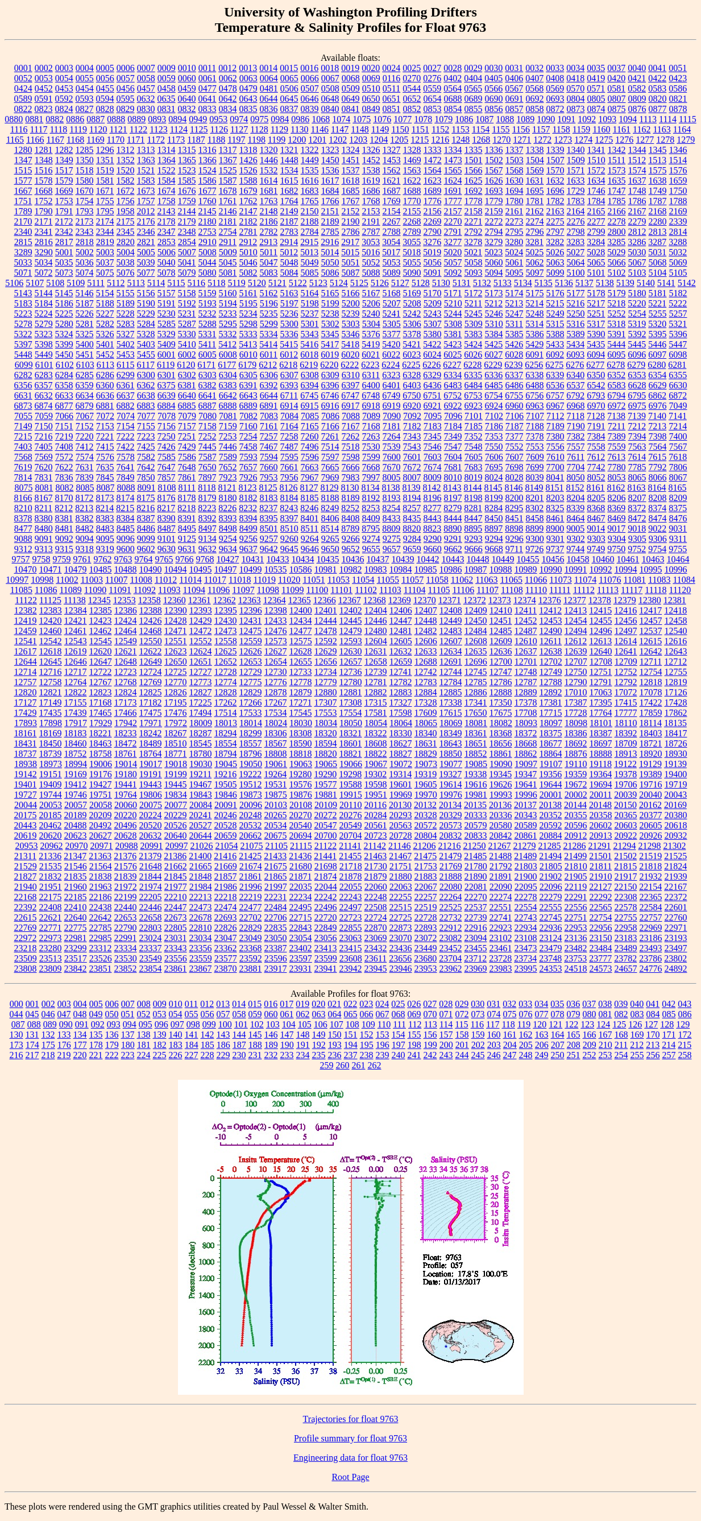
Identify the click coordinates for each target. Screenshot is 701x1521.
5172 (473, 293)
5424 (473, 344)
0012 (227, 68)
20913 (601, 835)
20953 (26, 846)
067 (382, 1014)
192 (319, 1045)
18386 (576, 733)
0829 (126, 109)
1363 (146, 160)
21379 (150, 856)
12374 (524, 600)
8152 (575, 487)
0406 (514, 78)
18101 (601, 723)
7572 (64, 457)
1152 (440, 129)
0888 (116, 119)
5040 (166, 262)
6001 (166, 354)
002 (48, 1004)
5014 (330, 252)
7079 (187, 416)
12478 (325, 631)
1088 (505, 119)
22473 (200, 907)
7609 (535, 457)
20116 (375, 805)
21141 (350, 846)
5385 (514, 334)
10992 (601, 569)
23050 (275, 938)
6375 (166, 385)
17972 (175, 723)
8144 (473, 487)
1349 (64, 160)
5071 (23, 272)
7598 (351, 457)
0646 (310, 98)
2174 (105, 221)
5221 (657, 303)
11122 (26, 600)
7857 (166, 477)
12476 (275, 631)
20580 (501, 825)
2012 (146, 211)
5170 (433, 293)
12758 (50, 682)
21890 (475, 876)
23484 (601, 948)
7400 (678, 436)
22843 (300, 928)
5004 (126, 252)
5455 (146, 354)
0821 (678, 98)
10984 (400, 569)
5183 (23, 303)
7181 (392, 426)
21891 (501, 876)
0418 (575, 78)
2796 (535, 232)
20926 (651, 835)
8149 (534, 487)
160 (494, 1034)
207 (558, 1045)
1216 (440, 139)
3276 (432, 242)
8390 (166, 518)
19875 (275, 794)
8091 (146, 487)
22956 (601, 928)
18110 (626, 723)
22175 (50, 897)
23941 (325, 968)
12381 (674, 600)
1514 (678, 160)
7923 (228, 477)
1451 (351, 160)
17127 (25, 702)
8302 (534, 508)
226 (175, 1055)
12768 (125, 682)
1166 (35, 139)
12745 (475, 672)
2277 (596, 221)
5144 (44, 293)
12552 (200, 641)
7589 (228, 457)
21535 (50, 866)
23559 (200, 958)
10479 (75, 569)
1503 (514, 160)
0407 (534, 78)
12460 (50, 631)
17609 (425, 713)
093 (114, 1024)
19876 (300, 794)
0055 (85, 78)
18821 (350, 754)
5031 (657, 252)
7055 (23, 416)
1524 (207, 170)
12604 (375, 641)
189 (271, 1045)
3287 (657, 242)
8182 (248, 498)
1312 (126, 150)
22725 (400, 917)
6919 (392, 406)
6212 (268, 365)
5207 (392, 303)
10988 (501, 569)
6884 (166, 406)
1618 (351, 180)
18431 (25, 743)
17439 (75, 713)
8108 (166, 487)
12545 (100, 641)
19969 (400, 794)
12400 (300, 610)
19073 (425, 764)
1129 (279, 129)
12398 (275, 610)
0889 (136, 119)
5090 (412, 272)
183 (175, 1045)
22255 (400, 897)
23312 (100, 948)
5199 (330, 303)
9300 (535, 539)
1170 (116, 139)
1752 (44, 201)
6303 (207, 375)
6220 (329, 365)
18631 (425, 743)
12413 (575, 610)
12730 (275, 672)
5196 (269, 303)
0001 (23, 68)
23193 (676, 938)
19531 (275, 784)
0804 (576, 98)
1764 (289, 201)
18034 (325, 723)
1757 (146, 201)
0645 (289, 98)
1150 (400, 129)
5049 (310, 262)
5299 (269, 324)
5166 (351, 293)
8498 (228, 528)
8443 (433, 518)
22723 (350, 917)
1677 (207, 191)
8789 (350, 528)
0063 (248, 78)
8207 (637, 498)
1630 (514, 180)
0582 (637, 88)
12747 (501, 672)
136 (112, 1034)
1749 (658, 191)
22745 (551, 917)
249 (542, 1055)
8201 (535, 498)
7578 (126, 457)
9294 (494, 539)
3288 (678, 242)
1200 (297, 139)
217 (32, 1055)
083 (637, 1014)
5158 (187, 293)
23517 (75, 958)
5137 (584, 283)
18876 (576, 754)
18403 (651, 733)
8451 (514, 518)
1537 (351, 170)
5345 (330, 334)
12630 (350, 651)
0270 (412, 78)
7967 (310, 477)
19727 (25, 794)
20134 (450, 805)
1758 (166, 201)
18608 (375, 743)
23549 (150, 958)
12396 (250, 610)
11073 (560, 580)
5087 (351, 272)
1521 (146, 170)
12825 (150, 692)
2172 (64, 221)
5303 (351, 324)
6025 (452, 354)
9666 (473, 549)
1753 (64, 201)
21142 (375, 846)
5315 (555, 324)
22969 (651, 928)
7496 (310, 446)
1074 (341, 119)
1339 (555, 150)
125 (619, 1024)
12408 (450, 610)
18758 (100, 754)
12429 (200, 620)
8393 (228, 518)
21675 (275, 866)
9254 (228, 539)
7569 (44, 457)
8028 (514, 477)
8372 (637, 508)
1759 (187, 201)
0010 (187, 68)
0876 (637, 109)
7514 (330, 446)
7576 (105, 457)
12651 (200, 661)
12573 (275, 641)
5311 (514, 324)
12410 (501, 610)
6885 (187, 406)
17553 (325, 713)
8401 (310, 518)
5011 (268, 252)
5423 (452, 344)
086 (685, 1014)
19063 (300, 764)
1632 (555, 180)
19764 (125, 794)
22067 (425, 887)
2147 (248, 211)
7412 (85, 446)
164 (558, 1034)
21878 (350, 876)
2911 (228, 242)
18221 (100, 733)
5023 (493, 252)
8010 (453, 477)
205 (526, 1045)
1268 (481, 139)
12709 (626, 661)
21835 (75, 876)
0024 (391, 68)
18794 (225, 754)
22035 (300, 887)
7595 (289, 457)
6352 (616, 375)
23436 (400, 948)
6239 (513, 365)
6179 (247, 365)
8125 (268, 487)
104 (289, 1024)
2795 (514, 232)
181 (144, 1045)
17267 (275, 702)
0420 (616, 78)
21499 (575, 856)
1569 (535, 170)
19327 (450, 774)
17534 (275, 713)
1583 (146, 180)
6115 (125, 365)
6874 (44, 406)
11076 (610, 580)
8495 (187, 528)
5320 (657, 324)
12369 (399, 600)
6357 (44, 385)
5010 (248, 252)
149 (319, 1034)
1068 (321, 119)
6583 (617, 385)
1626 (494, 180)
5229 (146, 313)
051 (128, 1014)
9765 (164, 559)
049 (96, 1014)
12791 (601, 682)
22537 (475, 907)
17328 (425, 702)
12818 (651, 682)
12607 (450, 641)
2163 (555, 211)
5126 (380, 283)
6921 (433, 406)
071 (446, 1014)
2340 (23, 232)
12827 (200, 692)
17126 (676, 692)
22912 (450, 928)
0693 (555, 98)
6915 (310, 406)
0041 (657, 68)
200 (446, 1045)
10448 (478, 559)
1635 (617, 180)
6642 (228, 395)
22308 (626, 897)
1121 (118, 129)
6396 (330, 385)
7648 (187, 467)
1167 (55, 139)
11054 (363, 580)
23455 (475, 948)
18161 (25, 733)
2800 (617, 232)
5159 (207, 293)
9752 (637, 549)
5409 (166, 344)
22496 (325, 907)
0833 (207, 109)
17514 (225, 713)
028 (446, 1004)
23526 (100, 958)
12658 (375, 661)
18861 (501, 754)
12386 (125, 610)
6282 (23, 375)
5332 (228, 334)
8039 (535, 477)
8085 (85, 487)
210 (605, 1045)
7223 (146, 436)
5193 (207, 303)
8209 (678, 498)
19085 (475, 764)
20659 (225, 835)
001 (32, 1004)
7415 (105, 446)
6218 (288, 365)
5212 (493, 303)
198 (414, 1045)
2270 (453, 221)
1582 (126, 180)
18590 (300, 743)
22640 (75, 917)
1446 (269, 160)
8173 (105, 498)
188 (255, 1045)
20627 (100, 835)
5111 (96, 283)
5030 (637, 252)
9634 (228, 549)
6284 (64, 375)
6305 (248, 375)
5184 (44, 303)
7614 (637, 457)
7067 (85, 416)
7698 (514, 467)
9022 (657, 528)
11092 (145, 590)
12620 (100, 651)
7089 (371, 416)
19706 (626, 784)
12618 (50, 651)
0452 (44, 88)
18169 (50, 733)
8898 (514, 528)
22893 (425, 928)
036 (573, 1004)
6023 (412, 354)
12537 (651, 631)
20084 (200, 805)
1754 (85, 201)
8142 (432, 487)
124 (603, 1024)
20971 (101, 846)
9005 (575, 528)
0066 (310, 78)
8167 (44, 498)
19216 (225, 774)
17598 (400, 713)
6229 (493, 365)
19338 (475, 774)
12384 (75, 610)
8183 (269, 498)
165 (573, 1034)
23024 (150, 938)
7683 (473, 467)
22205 (150, 897)
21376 (125, 856)
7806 (678, 467)
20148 (600, 805)
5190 (146, 303)
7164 (289, 426)
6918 (371, 406)
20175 (25, 815)
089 (50, 1024)
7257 (269, 436)
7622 (64, 467)
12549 (125, 641)
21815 (625, 866)
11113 (608, 590)
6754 (493, 395)
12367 (349, 600)
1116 (19, 129)
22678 (200, 917)
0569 (555, 88)
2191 (371, 221)
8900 (555, 528)
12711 (651, 661)
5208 (412, 303)
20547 (325, 825)
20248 (250, 815)
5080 (207, 272)
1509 (576, 160)
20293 (400, 815)
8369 (616, 508)
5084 (289, 272)
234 (303, 1055)
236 (335, 1055)
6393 (289, 385)
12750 (576, 672)
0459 (187, 88)
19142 (25, 774)
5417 (330, 344)
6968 (576, 406)
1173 (176, 139)
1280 (23, 150)
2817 (64, 242)
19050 (250, 764)
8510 (289, 528)
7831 (44, 477)
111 (399, 1024)
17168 (100, 702)
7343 (412, 436)
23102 (501, 938)
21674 (250, 866)
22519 (425, 907)
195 (367, 1045)
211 (621, 1045)
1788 (678, 201)
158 (462, 1034)
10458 (578, 559)
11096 (219, 590)
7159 (228, 426)
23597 (300, 958)
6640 (187, 395)
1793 (85, 211)
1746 (596, 191)
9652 (351, 549)
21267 (499, 846)
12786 (501, 682)
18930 (676, 754)
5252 (617, 313)
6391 (248, 385)
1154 (481, 129)
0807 (617, 98)
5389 (576, 334)
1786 (637, 201)
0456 (126, 88)
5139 (625, 283)
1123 (158, 129)
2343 (85, 232)
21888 (450, 876)
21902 (551, 876)
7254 (248, 436)
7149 (23, 426)
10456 (553, 559)
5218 (616, 303)
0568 (534, 88)
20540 (300, 825)
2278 (617, 221)
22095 (526, 887)
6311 (371, 375)
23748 (550, 958)
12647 (100, 661)
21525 (675, 856)
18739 (50, 754)
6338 (534, 375)
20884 (551, 835)
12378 (599, 600)
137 (128, 1034)
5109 (76, 283)
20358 (601, 815)
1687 (392, 191)
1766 (330, 201)
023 (366, 1004)
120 (539, 1024)
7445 (207, 446)
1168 (75, 139)
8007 (412, 477)
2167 (637, 211)
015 (255, 1004)
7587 (207, 457)
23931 (300, 968)
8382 (85, 518)
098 (193, 1024)
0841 (351, 109)
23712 (475, 958)
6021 (371, 354)
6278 (616, 365)
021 (334, 1004)
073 (478, 1014)
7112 (555, 416)
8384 (126, 518)
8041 (555, 477)
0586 (678, 88)
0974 (239, 119)
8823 (432, 528)
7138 (616, 416)
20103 (275, 805)
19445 (175, 784)
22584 (651, 907)
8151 (555, 487)
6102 (65, 365)
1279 (686, 139)
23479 (551, 948)
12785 (475, 682)
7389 (617, 436)
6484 (473, 385)
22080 (450, 887)
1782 (555, 201)
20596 (576, 825)
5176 (555, 293)
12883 (400, 692)
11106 (463, 590)
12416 (625, 610)
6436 (433, 385)
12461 (75, 631)
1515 (23, 170)
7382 (576, 436)
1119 (78, 129)
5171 (453, 293)
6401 (392, 385)
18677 (551, 743)
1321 (289, 150)
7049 (678, 406)
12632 (400, 651)
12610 (526, 641)
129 (683, 1024)
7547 (453, 446)
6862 (657, 395)
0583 (657, 88)
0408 (555, 78)
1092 (587, 119)
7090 (392, 416)
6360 (105, 385)
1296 (105, 150)
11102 (366, 590)
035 (557, 1004)
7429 (187, 446)
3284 (596, 242)
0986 (300, 119)
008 (144, 1004)
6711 (289, 395)
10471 (50, 569)
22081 (475, 887)
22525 (450, 907)
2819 (105, 242)
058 (239, 1014)
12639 (576, 651)
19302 (375, 774)
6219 (309, 365)
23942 (350, 968)
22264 (450, 897)
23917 (275, 968)
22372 (676, 897)
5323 (44, 334)
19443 (150, 784)
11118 (655, 590)
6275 (554, 365)
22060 (375, 887)
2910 (207, 242)
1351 (105, 160)
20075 (150, 805)
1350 (85, 160)
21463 (375, 856)
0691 (514, 98)
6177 (227, 365)
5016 (371, 252)
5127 (400, 283)
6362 (146, 385)
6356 (23, 385)
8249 (330, 508)
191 (303, 1045)
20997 (176, 846)
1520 (126, 170)
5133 (502, 283)
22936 (551, 928)
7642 (146, 467)
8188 (330, 498)
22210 (175, 897)
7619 (23, 467)
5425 (493, 344)
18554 (225, 743)
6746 (330, 395)
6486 (514, 385)
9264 (310, 539)
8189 (351, 498)
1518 (85, 170)
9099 (146, 539)
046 (48, 1014)
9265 (330, 539)
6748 (371, 395)
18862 (526, 754)
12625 (225, 651)
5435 (596, 344)
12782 (400, 682)
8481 (64, 528)
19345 (500, 774)
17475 (150, 713)
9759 (62, 559)
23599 (325, 958)
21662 (175, 866)
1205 (399, 139)
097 (177, 1024)
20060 (125, 805)
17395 (601, 702)
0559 (432, 88)
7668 (371, 467)
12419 (25, 620)
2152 (351, 211)
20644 (200, 835)
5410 (187, 344)
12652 (225, 661)
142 (207, 1034)
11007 (116, 580)
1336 (494, 150)
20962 (51, 846)
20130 (400, 805)
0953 (218, 119)
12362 (224, 600)
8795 (371, 528)
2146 (228, 211)
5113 (135, 283)
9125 (187, 539)
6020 (350, 354)
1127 (239, 129)
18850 (450, 754)
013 (223, 1004)
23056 (325, 938)
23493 (651, 948)
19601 (400, 784)
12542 (50, 641)
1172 (156, 139)
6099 (24, 365)
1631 (535, 180)
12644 (25, 661)
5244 (453, 313)
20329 (450, 815)
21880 (400, 876)
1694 (514, 191)
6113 (105, 365)
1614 (269, 180)
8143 (452, 487)
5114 (156, 283)
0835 (248, 109)
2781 (248, 232)
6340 (575, 375)
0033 (555, 68)
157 (446, 1034)
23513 (50, 958)
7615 (657, 457)
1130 (299, 129)
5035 (64, 262)
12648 (125, 661)
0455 (105, 88)
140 (175, 1034)
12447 (400, 620)
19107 (551, 764)
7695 (494, 467)
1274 (583, 139)
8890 (452, 528)
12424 (125, 620)
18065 (425, 723)
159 (478, 1034)
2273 (514, 221)
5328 (146, 334)
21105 (277, 846)
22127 (600, 887)
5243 (433, 313)
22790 (125, 928)
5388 (555, 334)
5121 (277, 283)
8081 (44, 487)
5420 (391, 344)
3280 (514, 242)
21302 (674, 846)
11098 (268, 590)
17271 (300, 702)
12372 (474, 600)
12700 (501, 661)
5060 (494, 262)
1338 (535, 150)
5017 (391, 252)
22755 (626, 917)
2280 (658, 221)
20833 (475, 835)
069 (414, 1014)
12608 (475, 641)
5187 (85, 303)
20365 (626, 815)
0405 (493, 78)
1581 (105, 180)
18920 (651, 754)
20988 (126, 846)
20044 (25, 805)
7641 (126, 467)
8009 (433, 477)
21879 (375, 876)
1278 (665, 139)
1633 (576, 180)
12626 (250, 651)
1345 (658, 150)
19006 (100, 764)
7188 (535, 426)
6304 (228, 375)
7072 (105, 416)
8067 (678, 477)
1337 (514, 150)
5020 (452, 252)
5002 (85, 252)
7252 (207, 436)
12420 (50, 620)
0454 (85, 88)
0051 (678, 68)
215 (684, 1045)
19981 (475, 794)
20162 (650, 805)
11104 (415, 590)
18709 (626, 743)
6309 (330, 375)
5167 (371, 293)
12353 (124, 600)
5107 (35, 283)
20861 (526, 835)
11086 (46, 590)
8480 (44, 528)
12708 (601, 661)
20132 (425, 805)
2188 (310, 221)
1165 (15, 139)
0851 (392, 109)
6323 (391, 375)
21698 (325, 866)
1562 (392, 170)
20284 (375, 815)
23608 (350, 958)
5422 (432, 344)
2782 (269, 232)
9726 (534, 549)
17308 (350, 702)
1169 (95, 139)
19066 (350, 764)
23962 (450, 968)
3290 (44, 252)
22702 (250, 917)
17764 (601, 713)
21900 (526, 876)
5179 (617, 293)
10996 (676, 569)
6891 (269, 406)
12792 (626, 682)
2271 (473, 221)
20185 (50, 815)
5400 (85, 344)
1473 (453, 160)
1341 (596, 150)
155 (414, 1034)
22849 (325, 928)
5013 (309, 252)
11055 (388, 580)
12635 (475, 651)
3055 (412, 242)
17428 (676, 702)
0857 (514, 109)
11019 (264, 580)
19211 (200, 774)
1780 (514, 201)
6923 (473, 406)
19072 (400, 764)
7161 (269, 426)
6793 (596, 395)
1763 (269, 201)
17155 (75, 702)
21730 (375, 866)
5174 (514, 293)
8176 (166, 498)
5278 (23, 324)
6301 (166, 375)
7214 (678, 426)
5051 (351, 262)
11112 (584, 590)
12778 (300, 682)
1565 (453, 170)
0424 (23, 88)
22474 (225, 907)
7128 (596, 416)
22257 (425, 897)
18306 (275, 733)
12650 (175, 661)
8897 (493, 528)
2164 (576, 211)
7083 (269, 416)
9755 (678, 549)
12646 (75, 661)
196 (382, 1045)
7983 (351, 477)
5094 (494, 272)
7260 (310, 436)
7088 (351, 416)
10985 (425, 569)
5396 (678, 334)
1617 (330, 180)
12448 (425, 620)
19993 (501, 794)
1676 (187, 191)
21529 (25, 866)
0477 (207, 88)
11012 (166, 580)
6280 (657, 365)
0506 (289, 88)
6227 (452, 365)
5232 (207, 313)
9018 (637, 528)
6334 (452, 375)
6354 (657, 375)
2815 (23, 242)
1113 (648, 119)
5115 (176, 283)
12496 (601, 631)
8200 (514, 498)
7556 (555, 446)
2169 (678, 211)
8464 (576, 518)
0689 (473, 98)
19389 (650, 774)
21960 (75, 887)
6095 (616, 354)
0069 (371, 78)
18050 (350, 723)
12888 (501, 692)
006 (112, 1004)
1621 (392, 180)
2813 (658, 232)
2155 (412, 211)
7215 (23, 436)
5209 (433, 303)
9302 (576, 539)
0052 (23, 78)
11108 (512, 590)
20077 (175, 805)
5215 (555, 303)
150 (335, 1034)
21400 (200, 856)
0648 (330, 98)
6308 (310, 375)
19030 (200, 764)
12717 (75, 672)
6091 (534, 354)
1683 (310, 191)
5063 (555, 262)
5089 (392, 272)
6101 (44, 365)
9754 (657, 549)
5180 (637, 293)
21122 (325, 846)
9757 (21, 559)
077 (542, 1014)
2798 (576, 232)
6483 (453, 385)
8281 (473, 508)
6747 (350, 395)
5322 (23, 334)
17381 (551, 702)
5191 (166, 303)
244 (462, 1055)
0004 (85, 68)
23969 (475, 968)
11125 (50, 600)
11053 (338, 580)
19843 (200, 794)
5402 (126, 344)
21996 (250, 887)
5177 (576, 293)
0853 (433, 109)
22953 (576, 928)
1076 (382, 119)
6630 (678, 385)
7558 (596, 446)
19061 (275, 764)
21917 (626, 876)
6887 (207, 406)
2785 (330, 232)
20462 (50, 825)
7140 (657, 416)
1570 (555, 170)
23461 (501, 948)
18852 (475, 754)
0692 (535, 98)
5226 (85, 313)
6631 (23, 395)
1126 (218, 129)
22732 (450, 917)
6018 (309, 354)
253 (605, 1055)
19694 (601, 784)
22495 (300, 907)
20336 (501, 815)
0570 (575, 88)
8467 (596, 518)
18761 (125, 754)
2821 (146, 242)
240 (398, 1055)
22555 (551, 907)
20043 (675, 794)
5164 (310, 293)
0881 (34, 119)
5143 (23, 293)
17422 (651, 702)
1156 (521, 129)
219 (64, 1055)
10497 (225, 569)
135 (96, 1034)
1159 (581, 129)
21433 (275, 856)
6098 (678, 354)
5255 (658, 313)
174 (32, 1045)
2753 (207, 232)
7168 (371, 426)
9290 (433, 539)
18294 (225, 733)
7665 (330, 467)
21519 (650, 856)
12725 (175, 672)
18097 (551, 723)
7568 (23, 457)
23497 (676, 948)
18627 (400, 743)
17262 (225, 702)
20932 (676, 835)
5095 (514, 272)
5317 (596, 324)
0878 (678, 109)
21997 (275, 887)
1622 (412, 180)
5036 (85, 262)
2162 (535, 211)
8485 (126, 528)
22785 (100, 928)
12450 (475, 620)
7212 (637, 426)
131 (32, 1034)
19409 (50, 784)
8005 (392, 477)
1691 (453, 191)
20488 (75, 825)
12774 (225, 682)
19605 (425, 784)
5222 (678, 303)
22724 (375, 917)
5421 (412, 344)
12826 (175, 692)
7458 (248, 446)
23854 (150, 968)
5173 (494, 293)
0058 (146, 78)
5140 (646, 283)
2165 (596, 211)
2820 (126, 242)
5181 (658, 293)
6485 (494, 385)
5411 (207, 344)
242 (430, 1055)
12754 (651, 672)
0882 (54, 119)
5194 (228, 303)
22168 (25, 897)
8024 (494, 477)
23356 (200, 948)
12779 (325, 682)
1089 (525, 119)
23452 (450, 948)
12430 (225, 620)
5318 (616, 324)
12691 (450, 661)
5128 (421, 283)
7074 (126, 416)
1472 (433, 160)
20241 (200, 815)
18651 (475, 743)
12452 (526, 620)
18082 (501, 723)
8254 (391, 508)
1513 (657, 160)
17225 (200, 702)
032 (509, 1004)
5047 (269, 262)
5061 (514, 262)
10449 (503, 559)
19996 (526, 794)
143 (223, 1034)
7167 (351, 426)
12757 (25, 682)
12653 (250, 661)
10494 (175, 569)
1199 (276, 139)
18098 (576, 723)
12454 (576, 620)
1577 (23, 180)
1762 (248, 201)
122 (571, 1024)
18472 (125, 743)
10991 (576, 569)
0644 (269, 98)
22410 (75, 907)
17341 (475, 702)
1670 (85, 191)
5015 (350, 252)
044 (16, 1014)
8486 (146, 528)
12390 (175, 610)
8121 (227, 487)
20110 (350, 805)
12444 (325, 620)
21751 (400, 866)
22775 (75, 928)
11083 (659, 580)
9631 (187, 549)
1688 (412, 191)
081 (605, 1014)
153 (382, 1034)
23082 (450, 938)
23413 (325, 948)
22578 (626, 907)
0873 (576, 109)
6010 (248, 354)
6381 (187, 385)
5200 (351, 303)
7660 (269, 467)
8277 (432, 508)
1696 (555, 191)
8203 (555, 498)
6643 (248, 395)
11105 (439, 590)
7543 (412, 446)
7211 (616, 426)
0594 (105, 98)
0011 (207, 68)
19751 (100, 794)
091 (82, 1024)
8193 (392, 498)
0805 (596, 98)
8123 (248, 487)
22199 (125, 897)
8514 (330, 528)
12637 (526, 651)
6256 (534, 365)
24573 (601, 968)
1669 (64, 191)
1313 (146, 150)
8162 (616, 487)
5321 (678, 324)
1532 (269, 170)
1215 (419, 139)
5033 (23, 262)
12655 (300, 661)
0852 (412, 109)
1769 (392, 201)
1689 (433, 191)
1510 (596, 160)
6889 (248, 406)
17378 (526, 702)
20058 (100, 805)
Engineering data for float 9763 (350, 1457)
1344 (637, 150)
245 (478, 1055)
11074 (585, 580)
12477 (300, 631)
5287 (187, 324)
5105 (678, 272)
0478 (228, 88)
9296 (514, 539)
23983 (501, 968)
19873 (250, 794)
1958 (126, 211)
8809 (391, 528)
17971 (150, 723)
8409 (371, 518)
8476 (678, 518)
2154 (392, 211)
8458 (535, 518)
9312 (23, 549)
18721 (651, 743)
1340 (576, 150)
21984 (200, 887)
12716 (50, 672)
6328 (412, 375)
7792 (658, 467)
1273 (563, 139)
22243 (350, 897)
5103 (637, 272)
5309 (473, 324)
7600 (392, 457)
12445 (350, 620)
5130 (441, 283)
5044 (207, 262)
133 (64, 1034)
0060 (187, 78)
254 (621, 1055)
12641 (626, 651)
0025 (412, 68)
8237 (268, 508)
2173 (85, 221)
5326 (105, 334)
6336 (493, 375)
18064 (400, 723)
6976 (658, 406)
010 (175, 1004)
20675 (275, 835)
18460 (75, 743)
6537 (576, 385)
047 (64, 1014)
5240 (371, 313)
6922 (453, 406)
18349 (450, 733)
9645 (289, 549)
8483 (105, 528)
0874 (596, 109)
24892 (676, 968)
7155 (146, 426)
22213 (200, 897)
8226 (227, 508)
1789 (23, 211)
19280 (300, 774)
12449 (450, 620)
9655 (371, 549)
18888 (601, 754)
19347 (525, 774)
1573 (617, 170)
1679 (248, 191)
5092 (453, 272)
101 (241, 1024)
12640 (601, 651)
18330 (400, 733)
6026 (473, 354)
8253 (371, 508)
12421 (75, 620)
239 (382, 1055)
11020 (289, 580)
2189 (330, 221)
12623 (175, 651)
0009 (166, 68)
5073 (64, 272)
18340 (425, 733)
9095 (105, 539)
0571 (596, 88)
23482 (576, 948)
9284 (412, 539)
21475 (425, 856)
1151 (420, 129)
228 (207, 1055)
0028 (452, 68)
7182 (412, 426)
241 (414, 1055)
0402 (452, 78)
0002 (44, 68)
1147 (340, 129)
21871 (300, 876)
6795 (637, 395)
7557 (576, 446)
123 (587, 1024)
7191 (596, 426)
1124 (179, 129)
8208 (658, 498)
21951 (50, 887)
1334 (453, 150)
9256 (248, 539)
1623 (433, 180)
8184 (289, 498)
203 (494, 1045)
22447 (175, 907)
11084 (684, 580)
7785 (637, 467)
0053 (44, 78)
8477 (23, 528)
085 (669, 1014)
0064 (269, 78)
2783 (289, 232)
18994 (75, 764)
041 (652, 1004)
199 (430, 1045)
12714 (25, 672)
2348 (187, 232)
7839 (85, 477)
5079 (187, 272)
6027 (493, 354)
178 (96, 1045)
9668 (494, 549)
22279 (551, 897)
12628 (300, 651)
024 (382, 1004)
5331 (207, 334)
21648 (150, 866)
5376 (371, 334)
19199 (175, 774)
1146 (320, 129)
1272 (542, 139)
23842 (75, 968)
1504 (535, 160)
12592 (325, 641)
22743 (526, 917)
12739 (375, 672)
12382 (25, 610)
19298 (350, 774)
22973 (50, 938)
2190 (351, 221)
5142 (687, 283)
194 (351, 1045)
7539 (392, 446)
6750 (412, 395)
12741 (400, 672)
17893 (25, 723)
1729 (576, 191)
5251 (596, 313)
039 (621, 1004)
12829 (250, 692)
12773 (200, 682)
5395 (658, 334)
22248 (375, 897)
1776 (433, 201)
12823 (100, 692)
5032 (678, 252)
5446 (657, 344)
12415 (600, 610)
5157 (166, 293)
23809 (50, 968)
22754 (601, 917)
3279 (493, 242)
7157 (187, 426)
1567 (494, 170)
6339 (555, 375)
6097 (657, 354)
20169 (675, 805)
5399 (64, 344)
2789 (412, 232)
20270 (300, 815)
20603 (626, 825)
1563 (412, 170)
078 (558, 1014)
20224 (150, 815)
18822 (375, 754)
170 (653, 1034)
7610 (555, 457)
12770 (175, 682)
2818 (85, 242)
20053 (50, 805)
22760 (676, 917)
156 (430, 1034)
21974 (150, 887)
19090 (501, 764)
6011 (268, 354)
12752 (626, 672)
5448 (23, 354)
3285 (616, 242)
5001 (64, 252)
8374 (657, 508)
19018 (175, 764)
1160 (601, 129)
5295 (228, 324)
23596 (275, 958)
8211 (43, 508)
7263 (371, 436)
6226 (431, 365)
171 (669, 1034)
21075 (251, 846)
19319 (425, 774)
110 (384, 1024)
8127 (309, 487)
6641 (207, 395)
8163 (637, 487)
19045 (225, 764)
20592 (551, 825)
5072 (44, 272)
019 (302, 1004)
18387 (601, 733)
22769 (25, 928)
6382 (207, 385)
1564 (433, 170)
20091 (225, 805)
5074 (85, 272)
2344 (105, 232)
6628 (637, 385)
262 (374, 1065)
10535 (275, 569)
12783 (425, 682)
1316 (207, 150)
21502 (625, 856)
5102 (617, 272)
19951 (375, 794)
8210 (23, 508)
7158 (207, 426)
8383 (105, 518)
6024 (432, 354)
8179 (207, 498)
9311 (678, 539)
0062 (228, 78)
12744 (450, 672)
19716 (651, 784)
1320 (269, 150)
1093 (607, 119)
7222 (126, 436)
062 (303, 1014)
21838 (100, 876)
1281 (44, 150)
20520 (150, 825)
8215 (125, 508)
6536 (555, 385)
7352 (473, 436)
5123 (318, 283)
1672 (126, 191)
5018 (412, 252)
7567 (678, 446)
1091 (566, 119)
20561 (375, 825)
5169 (412, 293)
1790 (44, 211)
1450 (330, 160)
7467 (269, 446)
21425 (250, 856)
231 (255, 1055)
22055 (350, 887)
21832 (50, 876)
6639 (166, 395)
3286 (637, 242)
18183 (75, 733)
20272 (325, 815)
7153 (105, 426)
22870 (375, 928)
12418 (675, 610)
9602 (146, 549)
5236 (289, 313)
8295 (514, 508)
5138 (605, 283)
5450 (64, 354)
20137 (525, 805)
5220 (637, 303)
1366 (207, 160)
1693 (494, 191)
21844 (150, 876)
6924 (494, 406)
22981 (75, 938)
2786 (351, 232)
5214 (534, 303)
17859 (651, 713)
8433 (392, 518)
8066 (658, 477)
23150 (601, 938)
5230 (166, 313)
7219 (64, 436)
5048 (289, 262)
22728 (425, 917)
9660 (433, 549)
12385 (100, 610)
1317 (228, 150)
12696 (475, 661)
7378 (535, 436)
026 (414, 1004)
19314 (400, 774)
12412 (550, 610)
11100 (317, 590)
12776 (275, 682)
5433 (555, 344)
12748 (526, 672)
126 (635, 1024)
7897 (207, 477)
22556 (576, 907)
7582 (146, 457)
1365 (187, 160)
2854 (187, 242)
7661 (289, 467)
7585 (166, 457)
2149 (289, 211)
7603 (433, 457)
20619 (25, 835)
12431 (250, 620)
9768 (205, 559)
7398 (658, 436)
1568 (514, 170)
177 (80, 1045)
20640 (175, 835)
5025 (534, 252)
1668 (44, 191)
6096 (637, 354)
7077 (146, 416)
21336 (50, 856)
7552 (514, 446)
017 (286, 1004)
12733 (300, 672)
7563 (637, 446)
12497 (626, 631)
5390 (596, 334)
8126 (289, 487)
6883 (146, 406)
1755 (105, 201)
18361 (475, 733)
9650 (330, 549)
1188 (216, 139)
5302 (330, 324)
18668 (526, 743)
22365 (651, 897)
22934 (526, 928)
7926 (248, 477)
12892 (551, 692)
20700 (325, 835)
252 (589, 1055)
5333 (248, 334)
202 (478, 1045)
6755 (514, 395)
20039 (625, 794)
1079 (443, 119)
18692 (576, 743)
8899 (534, 528)
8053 (617, 477)
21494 (550, 856)
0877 (658, 109)
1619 (371, 180)
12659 (400, 661)
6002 (187, 354)
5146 (85, 293)
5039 (146, 262)
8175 (146, 498)
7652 (228, 467)
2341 (44, 232)
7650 (207, 467)
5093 (473, 272)
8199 (494, 498)
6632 (44, 395)
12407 (425, 610)
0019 (350, 68)
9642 (269, 549)
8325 (555, 508)
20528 (225, 825)
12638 (551, 651)
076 (526, 1014)
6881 (105, 406)
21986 (225, 887)
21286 (574, 846)
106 (320, 1024)
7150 (44, 426)
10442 (428, 559)
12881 (350, 692)
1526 (248, 170)
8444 (453, 518)
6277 (595, 365)
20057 (75, 805)
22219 (250, 897)
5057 (453, 262)
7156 (166, 426)
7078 (166, 416)
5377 (392, 334)
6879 (85, 406)
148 (303, 1034)
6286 (105, 375)
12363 (249, 600)
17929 (100, 723)
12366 (324, 600)
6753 (473, 395)
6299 (126, 375)
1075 (361, 119)
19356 (550, 774)
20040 (650, 794)
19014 (125, 764)
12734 (325, 672)
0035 (596, 68)
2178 (166, 221)
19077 (450, 764)
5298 (248, 324)
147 (287, 1034)
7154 (126, 426)
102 (257, 1024)
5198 (310, 303)
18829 (425, 754)
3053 (371, 242)
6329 (432, 375)
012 (207, 1004)
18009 (200, 723)
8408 (351, 518)
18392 (626, 733)
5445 (637, 344)
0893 (157, 119)
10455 (528, 559)
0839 (310, 109)
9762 (103, 559)
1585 (187, 180)
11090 (95, 590)
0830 (146, 109)
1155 (500, 129)
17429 (25, 713)
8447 (473, 518)
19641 (526, 784)
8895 (473, 528)
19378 (625, 774)
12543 (75, 641)
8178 (187, 498)
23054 (300, 938)
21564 (100, 866)
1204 (379, 139)
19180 (125, 774)
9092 (64, 539)
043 (684, 1004)
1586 (207, 180)
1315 (187, 150)
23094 (475, 938)
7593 (248, 457)
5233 (228, 313)
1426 (248, 160)
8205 (596, 498)
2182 (248, 221)
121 (555, 1024)
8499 (248, 528)
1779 (494, 201)
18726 (676, 743)
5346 (351, 334)
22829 (250, 928)
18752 (75, 754)
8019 (473, 477)
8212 (64, 508)
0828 (105, 109)
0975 (259, 119)
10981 (325, 569)
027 (430, 1004)
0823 (44, 109)
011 (191, 1004)
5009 (228, 252)
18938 (25, 764)
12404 (375, 610)
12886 (475, 692)
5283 (126, 324)
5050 (330, 262)
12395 (225, 610)
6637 (126, 395)
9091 (44, 539)
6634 (85, 395)
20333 (475, 815)
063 (319, 1014)
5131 (462, 283)
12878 (275, 692)
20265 (275, 815)
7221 (105, 436)
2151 (330, 211)
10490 (150, 569)
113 (430, 1024)
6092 (555, 354)
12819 (676, 682)
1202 (338, 139)
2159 (494, 211)
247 (510, 1055)
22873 (400, 928)
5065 (596, 262)
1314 (166, 150)
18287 (200, 733)
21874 (325, 876)
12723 (125, 672)
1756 (126, 201)
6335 (473, 375)
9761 (82, 559)
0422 (657, 78)
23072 (425, 938)
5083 (269, 272)
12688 (425, 661)
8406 (330, 518)
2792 (473, 232)
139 (160, 1034)
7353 (494, 436)
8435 (412, 518)
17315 (375, 702)
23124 (551, 938)
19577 (325, 784)
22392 (25, 907)
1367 (228, 160)
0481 (269, 88)
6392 (269, 385)
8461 (555, 518)
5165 (330, 293)
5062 (535, 262)
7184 (453, 426)
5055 (412, 262)
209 (589, 1045)
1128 (259, 129)
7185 (473, 426)
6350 (596, 375)
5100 (576, 272)
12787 (526, 682)
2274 (535, 221)
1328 (412, 150)
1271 (522, 139)
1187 (196, 139)
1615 (289, 180)
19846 (225, 794)
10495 (200, 569)
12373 (499, 600)
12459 (25, 631)
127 (651, 1024)
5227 (105, 313)
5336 (289, 334)
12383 (50, 610)
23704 (450, 958)
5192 (187, 303)
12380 (649, 600)
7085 (310, 416)
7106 (514, 416)
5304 (371, 324)
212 (637, 1045)
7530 (371, 446)
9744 (575, 549)
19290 (325, 774)
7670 (392, 467)
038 (605, 1004)
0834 (228, 109)
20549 (350, 825)
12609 (501, 641)
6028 (514, 354)
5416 (309, 344)
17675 (501, 713)
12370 (424, 600)
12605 (400, 641)
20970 (76, 846)
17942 (125, 723)
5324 (64, 334)
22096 (551, 887)
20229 (175, 815)
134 (80, 1034)
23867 (200, 968)
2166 (617, 211)
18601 (350, 743)
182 (160, 1045)
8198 (473, 498)
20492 (100, 825)
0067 (330, 78)
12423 (100, 620)
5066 (617, 262)
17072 (626, 692)
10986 (450, 569)
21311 (25, 856)
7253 (228, 436)
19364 (600, 774)
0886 (75, 119)
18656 (501, 743)
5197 (289, 303)
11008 (141, 580)
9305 (637, 539)
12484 (475, 631)
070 (430, 1014)
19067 (375, 764)
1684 (330, 191)
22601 (676, 907)
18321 (350, 733)
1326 (371, 150)
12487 (526, 631)
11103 (390, 590)
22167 (675, 887)
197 (398, 1045)
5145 (64, 293)
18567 (275, 743)
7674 (433, 467)
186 (223, 1045)
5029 (616, 252)
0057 (126, 78)
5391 (617, 334)
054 (175, 1014)
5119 (236, 283)
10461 (628, 559)
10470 (25, 569)
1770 (412, 201)
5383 (473, 334)
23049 (250, 938)
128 (667, 1024)
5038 (126, 262)
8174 (126, 498)
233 (287, 1055)
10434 (303, 559)
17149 (50, 702)
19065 (325, 764)
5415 (289, 344)
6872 (678, 395)
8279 (452, 508)
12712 (675, 661)
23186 (651, 938)
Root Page (350, 1477)
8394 (248, 518)
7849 (126, 477)
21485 (475, 856)
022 (350, 1004)
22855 (350, 928)
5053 (392, 262)
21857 (225, 876)
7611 (575, 457)
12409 (475, 610)
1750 (678, 191)
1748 (637, 191)
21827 (25, 876)
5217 (596, 303)
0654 (433, 98)
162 (526, 1034)
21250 (474, 846)
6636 (105, 395)
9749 (596, 549)
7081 (228, 416)
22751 (576, 917)
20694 (300, 835)
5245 (473, 313)
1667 (23, 191)
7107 (535, 416)
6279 (636, 365)
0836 (269, 109)
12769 (150, 682)
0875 (617, 109)
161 (510, 1034)
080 (589, 1014)
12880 (325, 692)
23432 (375, 948)
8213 (84, 508)
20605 (651, 825)
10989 (526, 569)
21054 (226, 846)
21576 (125, 866)
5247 (514, 313)
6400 (371, 385)
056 (207, 1014)
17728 (576, 713)
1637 (637, 180)
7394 (637, 436)
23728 (500, 958)
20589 (526, 825)
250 (558, 1055)
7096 (453, 416)
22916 (475, 928)
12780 (350, 682)
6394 (310, 385)
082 (621, 1014)
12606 (425, 641)
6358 (64, 385)
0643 (248, 98)
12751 (601, 672)
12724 (150, 672)
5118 (216, 283)
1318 (248, 150)
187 (239, 1045)
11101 (341, 590)
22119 (576, 887)
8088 (126, 487)
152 (367, 1034)
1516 (44, 170)
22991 (125, 938)
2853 (166, 242)
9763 (123, 559)
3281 (534, 242)
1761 (228, 201)
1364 (166, 160)
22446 (150, 907)
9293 (473, 539)
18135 (675, 723)
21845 (175, 876)
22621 (50, 917)
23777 (600, 958)
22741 (501, 917)
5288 (207, 324)
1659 (678, 180)
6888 (228, 406)
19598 (375, 784)
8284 (493, 508)
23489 (626, 948)
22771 (50, 928)
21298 (649, 846)
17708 (526, 713)
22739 (475, 917)
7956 (289, 477)
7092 (412, 416)
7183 (433, 426)
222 (112, 1055)
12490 (551, 631)
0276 (432, 78)
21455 (350, 856)
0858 (535, 109)
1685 (351, 191)
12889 (526, 692)
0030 (493, 68)
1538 (371, 170)
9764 (144, 559)
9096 (126, 539)
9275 (392, 539)
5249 (555, 313)
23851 (100, 968)
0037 (616, 68)
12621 (125, 651)
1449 (310, 160)
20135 (475, 805)
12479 (350, 631)
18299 (250, 733)
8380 (44, 518)
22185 (75, 897)
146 (271, 1034)
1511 (616, 160)
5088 (371, 272)
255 (637, 1055)
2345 (126, 232)
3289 (23, 252)
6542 (596, 385)
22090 (501, 887)
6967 (555, 406)
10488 (125, 569)
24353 (551, 968)
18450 (50, 743)
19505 (225, 784)
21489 (525, 856)
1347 (23, 160)
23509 (25, 958)
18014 (250, 723)
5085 (310, 272)
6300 (146, 375)
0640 (187, 98)
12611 (551, 641)
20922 (626, 835)
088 (34, 1024)
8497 (207, 528)
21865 (275, 876)
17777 (626, 713)
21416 (225, 856)
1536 (330, 170)
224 (144, 1055)
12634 (450, 651)
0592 (64, 98)
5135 (543, 283)
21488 (500, 856)
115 (461, 1024)
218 (48, 1055)
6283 (44, 375)
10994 (626, 569)
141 (191, 1034)
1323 (330, 150)
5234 (248, 313)
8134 (371, 487)
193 (335, 1045)
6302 (187, 375)
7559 (617, 446)
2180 (207, 221)
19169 (75, 774)
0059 (166, 78)
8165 (678, 487)
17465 (100, 713)
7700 (555, 467)
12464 (125, 631)
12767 (100, 682)
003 (64, 1004)
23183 (626, 938)
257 (669, 1055)
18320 (325, 733)
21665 (200, 866)
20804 (425, 835)
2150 (310, 211)
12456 (626, 620)
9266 (351, 539)
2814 (678, 232)
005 (96, 1004)
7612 (596, 457)
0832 (187, 109)
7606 (494, 457)
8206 (617, 498)
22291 (576, 897)
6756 (534, 395)
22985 (100, 938)
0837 (289, 109)
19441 (125, 784)
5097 (535, 272)
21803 (526, 866)
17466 (125, 713)
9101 (166, 539)
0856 (494, 109)
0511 (391, 88)
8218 (186, 508)
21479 (450, 856)
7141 (678, 416)
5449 (44, 354)
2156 (433, 211)
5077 (146, 272)
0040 (637, 68)
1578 (44, 180)
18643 (450, 743)
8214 (105, 508)
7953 (269, 477)
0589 (23, 98)
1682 (289, 191)
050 (112, 1014)
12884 (425, 692)
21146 (399, 846)
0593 (85, 98)
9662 (453, 549)
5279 (44, 324)
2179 (187, 221)
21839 (125, 876)
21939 (676, 876)
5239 (351, 313)
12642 (651, 651)
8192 (371, 498)
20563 (400, 825)
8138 (391, 487)
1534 (289, 170)
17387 (576, 702)
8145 (493, 487)
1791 (64, 211)
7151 (64, 426)
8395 (269, 518)
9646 (310, 549)
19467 (200, 784)
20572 (425, 825)
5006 (166, 252)
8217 (166, 508)
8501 (269, 528)
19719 (676, 784)
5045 (228, 262)
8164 (657, 487)
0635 (166, 98)
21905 (576, 876)
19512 (250, 784)
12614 (625, 641)
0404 (473, 78)
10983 (375, 569)
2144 (187, 211)
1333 (433, 150)
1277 (645, 139)
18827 (400, 754)
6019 (330, 354)
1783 (576, 201)
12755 (676, 672)
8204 (576, 498)
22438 (100, 907)
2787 (371, 232)
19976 (450, 794)
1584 (166, 180)
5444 (616, 344)
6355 (678, 375)
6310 (351, 375)
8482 (85, 528)
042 (668, 1004)
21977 (175, 887)
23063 (350, 938)
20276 (350, 815)
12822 (75, 692)
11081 (635, 580)
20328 (425, 815)
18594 (325, 743)
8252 (350, 508)
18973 (50, 764)
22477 (250, 907)
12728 (225, 672)
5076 (126, 272)
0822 (23, 109)
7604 (453, 457)
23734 (525, 958)
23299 (75, 948)
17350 (501, 702)
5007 (187, 252)
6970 (596, 406)
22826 (225, 928)
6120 (186, 365)
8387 (146, 518)
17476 (175, 713)
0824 (64, 109)
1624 (453, 180)
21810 (576, 866)
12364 (274, 600)
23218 (25, 948)
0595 (126, 98)
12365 (299, 600)
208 (573, 1045)
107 (336, 1024)
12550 (150, 641)
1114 (668, 119)
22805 (175, 928)
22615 (25, 917)
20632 (150, 835)
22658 (150, 917)
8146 (514, 487)
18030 (300, 723)
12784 (450, 682)
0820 (658, 98)
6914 (289, 406)
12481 (400, 631)
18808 (275, 754)
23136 (576, 938)
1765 (310, 201)
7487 (289, 446)
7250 (166, 436)
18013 (225, 723)
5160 (228, 293)
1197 (236, 139)
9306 (658, 539)
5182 (678, 293)
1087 (484, 119)
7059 (44, 416)
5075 (105, 272)
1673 (146, 191)
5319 (637, 324)
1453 (392, 160)
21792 (501, 866)
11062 (462, 580)
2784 (310, 232)
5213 (514, 303)
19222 (250, 774)
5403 (146, 344)
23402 (300, 948)
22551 (501, 907)
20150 (625, 805)
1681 (269, 191)
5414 (268, 344)
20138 (550, 805)
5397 (23, 344)
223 (128, 1055)
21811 (601, 866)
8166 (23, 498)
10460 (603, 559)
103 (273, 1024)
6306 (269, 375)
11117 (631, 590)
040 (637, 1004)
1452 (371, 160)
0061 (207, 78)
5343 (310, 334)
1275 (604, 139)
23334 (125, 948)
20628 (125, 835)
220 (80, 1055)
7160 (248, 426)
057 (223, 1014)
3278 (473, 242)
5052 (371, 262)
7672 (412, 467)
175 (48, 1045)
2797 (555, 232)
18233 (125, 733)
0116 (391, 78)
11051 (313, 580)
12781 (375, 682)
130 (16, 1034)
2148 (269, 211)
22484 (275, 907)
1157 (541, 129)
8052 (596, 477)
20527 (200, 825)
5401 (105, 344)
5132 (482, 283)
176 (64, 1045)
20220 (125, 815)
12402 (350, 610)
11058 (437, 580)
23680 (425, 958)
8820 (412, 528)
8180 (228, 498)
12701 (526, 661)
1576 (678, 170)
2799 (596, 232)
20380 (676, 815)
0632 (146, 98)
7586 (187, 457)
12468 (150, 631)
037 (589, 1004)
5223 (23, 313)
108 (352, 1024)
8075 (23, 487)
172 (685, 1034)
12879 (300, 692)
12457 (651, 620)
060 (271, 1014)
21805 (551, 866)
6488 (535, 385)
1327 (392, 150)
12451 (501, 620)
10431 (253, 559)
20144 (575, 805)
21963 (100, 887)
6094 (596, 354)
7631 (85, 467)
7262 (351, 436)
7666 (351, 467)
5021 (473, 252)
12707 (576, 661)
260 (343, 1065)
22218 (225, 897)
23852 (125, 968)
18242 (150, 733)
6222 (350, 365)
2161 (514, 211)
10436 (353, 559)
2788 (392, 232)
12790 (576, 682)
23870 (225, 968)
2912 (248, 242)
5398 (44, 344)
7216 (44, 436)
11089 (70, 590)
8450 (494, 518)
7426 (166, 446)
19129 (650, 764)
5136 (564, 283)
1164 (682, 129)
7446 (228, 446)
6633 (64, 395)
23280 (50, 948)
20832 (450, 835)
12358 (149, 600)
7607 (514, 457)
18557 (250, 743)
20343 (526, 815)
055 (191, 1014)
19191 (150, 774)
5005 (146, 252)
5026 (555, 252)
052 (144, 1014)
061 (287, 1014)
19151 (50, 774)
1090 (546, 119)
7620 (44, 467)
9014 (596, 528)
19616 (475, 784)
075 (510, 1014)
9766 (185, 559)
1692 (473, 191)
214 (668, 1045)
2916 (330, 242)
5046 (248, 262)
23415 (350, 948)
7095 (433, 416)
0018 (330, 68)
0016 (309, 68)
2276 (576, 221)
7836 (64, 477)
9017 (616, 528)
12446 (375, 620)
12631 (375, 651)
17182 (150, 702)
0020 (371, 68)
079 (573, 1014)
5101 (596, 272)
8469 (617, 518)
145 (255, 1034)
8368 (596, 508)
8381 (64, 518)
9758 (41, 559)
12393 (200, 610)
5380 (433, 334)
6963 (535, 406)
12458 (676, 620)
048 (80, 1014)
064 (335, 1014)
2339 (678, 221)
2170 (23, 221)
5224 (44, 313)
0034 (575, 68)
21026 (201, 846)
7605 (473, 457)
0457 (146, 88)
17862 (676, 713)
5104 (658, 272)
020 (318, 1004)
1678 (228, 191)
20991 (151, 846)
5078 (166, 272)
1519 (105, 170)
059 (255, 1014)
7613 (616, 457)
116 (477, 1024)
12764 (75, 682)
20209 (100, 815)
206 (542, 1045)
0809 (637, 98)
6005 (207, 354)
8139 (412, 487)
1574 (637, 170)
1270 (501, 139)
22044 (325, 887)
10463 (653, 559)
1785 (617, 201)
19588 (350, 784)
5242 (412, 313)
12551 (175, 641)
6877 (64, 406)
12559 (250, 641)
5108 (55, 283)
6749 (391, 395)
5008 (207, 252)
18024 (275, 723)
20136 (500, 805)
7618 (678, 457)
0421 (637, 78)
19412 (75, 784)
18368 (501, 733)
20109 (325, 805)
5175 (535, 293)
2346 (146, 232)
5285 (166, 324)
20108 (300, 805)
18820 (325, 754)
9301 (555, 539)
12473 (225, 631)
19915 (350, 794)
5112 (116, 283)
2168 (658, 211)
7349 (453, 436)
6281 (677, 365)
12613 (600, 641)
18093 (526, 723)
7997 (371, 477)
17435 (50, 713)
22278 (526, 897)
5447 (678, 344)
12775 (250, 682)
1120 (98, 129)
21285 (549, 846)
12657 (350, 661)
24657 (626, 968)
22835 (275, 928)
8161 (596, 487)
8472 (637, 518)
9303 (596, 539)
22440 (125, 907)
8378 (23, 518)
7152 (85, 426)
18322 (375, 733)
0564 (452, 88)
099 (209, 1024)
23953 (425, 968)
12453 (551, 620)
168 (621, 1034)
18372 (526, 733)
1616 (310, 180)
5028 (596, 252)
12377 (574, 600)
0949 (198, 119)
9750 (616, 549)
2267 (392, 221)
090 (66, 1024)
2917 (350, 242)
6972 (617, 406)
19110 (576, 764)
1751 (23, 201)
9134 (207, 539)
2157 (453, 211)
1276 (624, 139)
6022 (391, 354)
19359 (575, 774)
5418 (350, 344)
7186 (494, 426)
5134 (523, 283)
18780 (200, 754)
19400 (675, 774)
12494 (576, 631)
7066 (64, 416)
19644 (551, 784)
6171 (206, 365)
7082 (248, 416)
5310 (494, 324)
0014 (268, 68)
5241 (392, 313)
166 (589, 1034)
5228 (126, 313)
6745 (309, 395)
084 (653, 1014)
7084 (289, 416)
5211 (473, 303)
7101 (473, 416)
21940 (25, 887)
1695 (535, 191)
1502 (494, 160)
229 (223, 1055)
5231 (187, 313)
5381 (453, 334)
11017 (215, 580)
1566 (473, 170)
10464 (678, 559)
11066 (536, 580)
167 (605, 1034)
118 (508, 1024)
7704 (576, 467)
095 (145, 1024)
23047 (225, 938)
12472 (200, 631)
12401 (325, 610)
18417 (676, 733)
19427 (100, 784)
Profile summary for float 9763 (350, 1438)
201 (462, 1045)
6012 (289, 354)
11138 (75, 600)
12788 (551, 682)
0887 (95, 119)
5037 (105, 262)
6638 (146, 395)
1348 (44, 160)
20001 (551, 794)
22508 (375, 907)
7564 (658, 446)
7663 (310, 467)
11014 (190, 580)
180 (128, 1045)
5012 (289, 252)
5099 (555, 272)
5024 (514, 252)
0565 (473, 88)
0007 (146, 68)
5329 (166, 334)
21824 (675, 866)
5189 (126, 303)
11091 (120, 590)
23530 (125, 958)
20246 (225, 815)
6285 (85, 375)
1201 (317, 139)
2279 (637, 221)
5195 (248, 303)
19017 (150, 764)
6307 (289, 375)
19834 (175, 794)
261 (359, 1065)
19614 (450, 784)
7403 (23, 446)
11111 (560, 590)
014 (239, 1004)
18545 (200, 743)
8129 (330, 487)
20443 (25, 825)
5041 (187, 262)
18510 (175, 743)
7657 (248, 467)
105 (305, 1024)
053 (160, 1014)
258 (685, 1055)
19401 (25, 784)
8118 (206, 487)
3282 (555, 242)
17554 (350, 713)
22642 (100, 917)
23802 (675, 958)
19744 (50, 794)
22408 (50, 907)
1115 (687, 119)
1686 (371, 191)
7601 (412, 457)
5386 (535, 334)
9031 (678, 528)
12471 (175, 631)
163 (542, 1034)
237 (351, 1055)
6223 (370, 365)
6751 (432, 395)
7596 (310, 457)
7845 (105, 477)
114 (446, 1024)
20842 (501, 835)
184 (191, 1045)
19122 (625, 764)
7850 (146, 477)
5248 (535, 313)
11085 (21, 590)
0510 (371, 88)
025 (398, 1004)
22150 (625, 887)
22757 (651, 917)
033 (525, 1004)
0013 (248, 68)
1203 (358, 139)
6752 (452, 395)
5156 (146, 293)
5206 (371, 303)
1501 (473, 160)
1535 (310, 170)
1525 (228, 170)
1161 (622, 129)
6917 (351, 406)
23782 (625, 958)
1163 (661, 129)
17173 (125, 702)
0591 (44, 98)
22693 (225, 917)
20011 (601, 794)
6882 (126, 406)
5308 (453, 324)
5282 (105, 324)
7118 (575, 416)
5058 (473, 262)
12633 (425, 651)
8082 (64, 487)
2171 (44, 221)
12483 (450, 631)
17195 (175, 702)
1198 (257, 139)
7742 (596, 467)
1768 (371, 201)
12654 (275, 661)
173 (16, 1045)
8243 (289, 508)
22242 (325, 897)
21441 (325, 856)
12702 (551, 661)
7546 (433, 446)
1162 (641, 129)
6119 (166, 365)
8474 (658, 518)
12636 (501, 651)
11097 (243, 590)
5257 (678, 313)
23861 (175, 968)
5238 (330, 313)
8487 (166, 528)
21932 (651, 876)
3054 (391, 242)
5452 (105, 354)
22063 (400, 887)
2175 (126, 221)
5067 (637, 262)
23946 (400, 968)
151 (351, 1034)
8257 (412, 508)
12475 (250, 631)
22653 (125, 917)
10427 (228, 559)
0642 (228, 98)
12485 (501, 631)
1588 (248, 180)
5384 (494, 334)
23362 (225, 948)
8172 (85, 498)
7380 (555, 436)
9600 (126, 549)
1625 (473, 180)
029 (461, 1004)
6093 (575, 354)
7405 (44, 446)
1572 (596, 170)
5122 (298, 283)
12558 (225, 641)
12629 (325, 651)
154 (398, 1034)
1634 (596, 180)
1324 (351, 150)
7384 (596, 436)
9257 (269, 539)
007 (128, 1004)
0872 (555, 109)
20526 (175, 825)
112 (414, 1024)
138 (144, 1034)
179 (112, 1045)
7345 (433, 436)
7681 (453, 467)
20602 (601, 825)
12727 (200, 672)
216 (16, 1055)
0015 (289, 68)
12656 (325, 661)
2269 (433, 221)
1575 (658, 170)
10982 (350, 569)
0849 (371, 109)
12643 (676, 651)
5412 (227, 344)
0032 (534, 68)
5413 (248, 344)
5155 (126, 293)
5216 (575, 303)
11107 (487, 590)
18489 (150, 743)
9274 (371, 539)
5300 (289, 324)
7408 (64, 446)
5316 (575, 324)
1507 (555, 160)
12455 (601, 620)
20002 (576, 794)
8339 (575, 508)
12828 (225, 692)
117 (492, 1024)
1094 (628, 119)
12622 (150, 651)
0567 (514, 88)
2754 (228, 232)
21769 (450, 866)
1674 (166, 191)
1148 (359, 129)
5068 (658, 262)
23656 (400, 958)
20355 (576, 815)
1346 (678, 150)
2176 (146, 221)
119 (523, 1024)
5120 (257, 283)
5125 (359, 283)
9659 (412, 549)
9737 (555, 549)
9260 (289, 539)
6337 (514, 375)
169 (637, 1034)
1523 (187, 170)
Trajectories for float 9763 (351, 1419)
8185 (310, 498)
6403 (412, 385)
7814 (23, 477)
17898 (50, 723)
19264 (275, 774)
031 (493, 1004)
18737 (25, 754)
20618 (676, 825)
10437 (378, 559)
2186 (269, 221)
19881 (325, 794)
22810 (200, 928)
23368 (250, 948)
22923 (501, 928)
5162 (269, 293)
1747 (617, 191)
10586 (300, 569)
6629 (658, 385)
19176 (100, 774)
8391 (187, 518)
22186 (100, 897)
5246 (494, 313)
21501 (600, 856)
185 (207, 1045)
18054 (375, 723)
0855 (473, 109)
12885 (450, 692)
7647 (166, 467)
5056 (433, 262)
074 (494, 1014)
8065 (637, 477)
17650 (475, 713)
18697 (601, 743)
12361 (199, 600)
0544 (412, 88)
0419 (596, 78)
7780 (617, 467)
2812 (637, 232)
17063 (601, 692)
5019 (432, 252)
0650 (371, 98)
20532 (250, 825)
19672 (576, 784)
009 (160, 1004)
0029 (473, 68)
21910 (601, 876)
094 (129, 1024)
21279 (524, 846)
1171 (135, 139)
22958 (626, 928)
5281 (85, 324)
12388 (150, 610)
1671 (105, 191)
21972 (125, 887)
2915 (309, 242)
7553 (535, 446)
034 (541, 1004)
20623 (75, 835)
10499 (250, 569)
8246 (309, 508)
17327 (400, 702)
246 (494, 1055)
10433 (278, 559)
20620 (50, 835)
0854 (453, 109)
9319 (105, 549)
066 (367, 1014)
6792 (575, 395)
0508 (330, 88)
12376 (549, 600)
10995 (651, 569)
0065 (289, 78)
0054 (64, 78)
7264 (392, 436)
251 (573, 1055)
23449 (425, 948)
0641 (207, 98)
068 (398, 1014)
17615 (450, 713)
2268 (412, 221)
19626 (501, 784)
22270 (475, 897)
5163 (289, 293)
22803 (150, 928)
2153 (371, 211)
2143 (166, 211)
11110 (536, 590)
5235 (269, 313)
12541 (25, 641)
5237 (310, 313)
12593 (350, 641)
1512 (637, 160)
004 (80, 1004)
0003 (64, 68)
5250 (576, 313)
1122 (138, 129)
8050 (576, 477)
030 (477, 1004)
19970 (425, 794)
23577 (225, 958)
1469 (412, 160)
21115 (301, 846)
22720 (325, 917)
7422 (126, 446)
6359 (85, 385)
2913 (268, 242)
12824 (125, 692)
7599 (371, 457)
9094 (85, 539)
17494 (200, 713)
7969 (330, 477)
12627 (275, 651)
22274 (501, 897)
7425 (146, 446)
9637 (248, 549)
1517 (64, 170)
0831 (166, 109)
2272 (494, 221)
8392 (207, 518)
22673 (175, 917)
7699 (535, 467)
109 (368, 1024)
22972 (25, 938)
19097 (526, 764)
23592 (250, 958)
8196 (433, 498)
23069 (375, 938)
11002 (67, 580)
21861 (250, 876)
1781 (535, 201)
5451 (85, 354)
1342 (617, 150)
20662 (250, 835)
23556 (175, 958)
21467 (400, 856)
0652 (412, 98)
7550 (494, 446)
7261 (330, 436)
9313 (44, 549)
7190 (576, 426)
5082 (248, 272)
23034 (200, 938)
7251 (187, 436)
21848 (200, 876)
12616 (675, 641)
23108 (526, 938)
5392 (637, 334)
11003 (92, 580)
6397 (351, 385)
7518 (351, 446)
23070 (400, 938)
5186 (64, 303)
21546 (75, 866)
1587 (228, 180)
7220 (85, 436)
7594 (269, 457)
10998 (42, 580)
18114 (651, 723)
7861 (187, 477)
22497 (350, 907)
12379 (624, 600)
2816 (44, 242)
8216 (145, 508)
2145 (207, 211)
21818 (650, 866)
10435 (328, 559)
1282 (64, 150)
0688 (453, 98)
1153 (460, 129)
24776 (651, 968)
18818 (300, 754)
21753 (425, 866)
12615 (650, 641)
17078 (651, 692)
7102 (494, 416)
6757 (555, 395)
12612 (575, 641)
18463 (100, 743)
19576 (300, 784)
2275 (555, 221)
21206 (424, 846)
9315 (64, 549)
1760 (207, 201)
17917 (75, 723)
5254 (637, 313)
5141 (666, 283)
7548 (473, 446)
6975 (637, 406)
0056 (105, 78)
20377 (651, 815)
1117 (39, 129)
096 (161, 1024)
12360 (174, 600)
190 (287, 1045)
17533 (250, 713)
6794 (616, 395)
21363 (100, 856)
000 (16, 1004)
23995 (526, 968)
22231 (275, 897)
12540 (676, 631)
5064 (576, 262)
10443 (453, 559)
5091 (433, 272)
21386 (175, 856)
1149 (380, 129)
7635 (105, 467)
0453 (64, 88)
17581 (375, 713)
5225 (64, 313)
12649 (150, 661)
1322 (310, 150)
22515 (400, 907)
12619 (75, 651)
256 (653, 1055)
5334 (269, 334)
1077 (402, 119)
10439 (403, 559)
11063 (486, 580)
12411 (526, 610)
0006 (126, 68)
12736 (350, 672)
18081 (475, 723)
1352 (126, 160)
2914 (289, 242)
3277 (452, 242)
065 (351, 1014)
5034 (44, 262)
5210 (453, 303)
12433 (275, 620)
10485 (100, 569)
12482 (425, 631)
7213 (657, 426)
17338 (450, 702)
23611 (375, 958)
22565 (601, 907)
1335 (473, 150)
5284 (146, 324)
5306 (412, 324)
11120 (680, 590)
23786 (650, 958)
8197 (453, 498)
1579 (64, 180)
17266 (250, 702)
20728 (400, 835)
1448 (289, 160)
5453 (126, 354)
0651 (392, 98)
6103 (85, 365)
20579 (475, 825)
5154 (105, 293)
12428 (175, 620)
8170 (64, 498)
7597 (330, 457)
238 (367, 1055)
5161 (248, 293)
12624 (200, 651)
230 (239, 1055)
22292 (601, 897)
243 (446, 1055)
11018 (240, 580)
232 (271, 1055)
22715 (300, 917)
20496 (125, 825)
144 (239, 1034)
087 (18, 1024)
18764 (150, 754)
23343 (175, 948)
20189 (75, 815)
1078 (423, 119)
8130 (350, 487)
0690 (494, 98)
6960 (514, 406)
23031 (175, 938)
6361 (126, 385)
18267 (175, 733)
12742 (425, 672)
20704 (350, 835)
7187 (514, 426)
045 (32, 1014)
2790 (433, 232)
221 (96, 1055)
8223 (207, 508)
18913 (626, 754)
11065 (511, 580)
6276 (575, 365)
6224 (390, 365)
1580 (85, 180)
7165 (310, 426)
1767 (351, 201)
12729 (250, 672)
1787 (658, 201)
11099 (292, 590)
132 (48, 1034)
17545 (300, 713)
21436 (300, 856)
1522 (166, 170)
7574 (85, 457)
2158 (473, 211)
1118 (58, 129)
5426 (514, 344)
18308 (300, 733)
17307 (325, 702)
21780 (475, 866)
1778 (473, 201)
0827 (85, 109)
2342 (64, 232)
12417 (650, 610)
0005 (105, 68)
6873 (23, 406)
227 (191, 1055)
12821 (50, 692)
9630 (166, 549)
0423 (678, 78)
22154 (650, 887)
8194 (412, 498)
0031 (514, 68)
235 (319, 1055)
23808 (25, 968)
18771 (175, 754)
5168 (392, 293)
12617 (25, 651)
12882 (375, 692)
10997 (17, 580)
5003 (105, 252)
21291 (599, 846)
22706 (275, 917)
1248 (460, 139)
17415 (626, 702)
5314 (534, 324)
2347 (166, 232)
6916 (330, 406)
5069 (678, 262)
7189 (555, 426)
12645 (50, 661)
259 (327, 1065)
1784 (596, 201)
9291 (453, 539)
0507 (310, 88)
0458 (166, 88)
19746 (75, 794)
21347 (75, 856)
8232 (248, 508)
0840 (330, 109)
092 (98, 1024)
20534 (275, 825)
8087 (105, 487)
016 (270, 1004)
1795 (105, 211)
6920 (412, 406)
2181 (228, 221)
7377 (514, 436)
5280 (64, 324)
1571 (576, 170)
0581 (616, 88)
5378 (412, 334)
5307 (433, 324)
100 (225, 1024)
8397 (289, 518)
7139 (637, 416)
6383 (228, 385)
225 (160, 1055)
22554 (526, 907)
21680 (300, 866)
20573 (450, 825)
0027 (432, 68)
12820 (25, 692)
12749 (551, 672)
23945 (375, 968)
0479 (248, 88)
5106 (14, 283)
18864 (551, 754)
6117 (146, 365)
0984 (280, 119)
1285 (85, 150)
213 (652, 1045)
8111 (187, 487)
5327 (126, 334)
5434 (575, 344)
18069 (450, 723)
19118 (601, 764)
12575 (300, 641)
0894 (177, 119)
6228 (472, 365)
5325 (85, 334)
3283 (575, 242)
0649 (351, 98)
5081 (228, 272)
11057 (412, 580)
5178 (596, 293)
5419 (371, 344)
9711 (514, 549)
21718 (350, 866)
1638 (658, 180)
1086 (464, 119)
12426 (150, 620)
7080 (207, 416)
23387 (275, 948)
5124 (339, 283)
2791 (453, 232)
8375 (678, 508)
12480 (375, 631)
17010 (576, 692)
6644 (269, 395)
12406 (400, 610)
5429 (534, 344)
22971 (676, 928)
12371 (449, 600)
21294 (624, 846)
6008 (228, 354)
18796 (250, 754)
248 (526, 1055)
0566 (493, 88)
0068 (351, 78)
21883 (425, 876)
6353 (637, 375)
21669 (225, 866)
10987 (475, 569)
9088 (23, 539)
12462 (100, 631)
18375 (551, 733)
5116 (196, 283)
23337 (150, 948)
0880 (14, 119)
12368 (374, 600)
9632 (207, 549)
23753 (575, 958)
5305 (392, 324)
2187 (289, 221)
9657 (392, 549)
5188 (105, 303)
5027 (575, 252)
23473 (526, 948)
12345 (99, 600)
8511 (309, 528)
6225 (411, 365)
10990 (551, 569)
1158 (561, 129)
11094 (193, 590)
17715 (551, 713)
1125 (199, 129)
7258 (289, 436)
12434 (300, 620)
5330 (187, 334)
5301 (310, 324)
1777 (453, 201)
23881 (250, 968)
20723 (375, 835)
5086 (330, 272)
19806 (150, 794)
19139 (675, 764)
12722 (100, 672)
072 (462, 1014)
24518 (576, 968)
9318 (85, 549)
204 (510, 1045)
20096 (250, 805)
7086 (330, 416)
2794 (494, 232)
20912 (576, 835)
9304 (617, 539)
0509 (351, 88)
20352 (551, 815)
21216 (449, 846)
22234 (300, 897)
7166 (330, 426)
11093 (169, 590)
